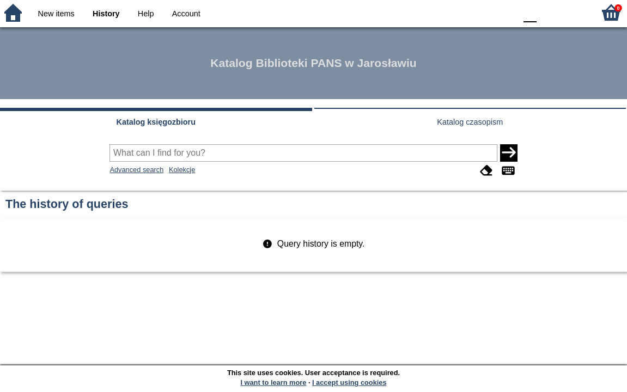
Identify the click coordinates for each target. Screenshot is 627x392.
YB (482, 12)
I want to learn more (273, 382)
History (106, 13)
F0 (530, 12)
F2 (574, 12)
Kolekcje (182, 170)
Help (146, 13)
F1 (549, 12)
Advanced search (136, 170)
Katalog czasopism (470, 122)
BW (461, 12)
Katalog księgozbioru (156, 122)
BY (504, 12)
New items (56, 13)
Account (186, 13)
